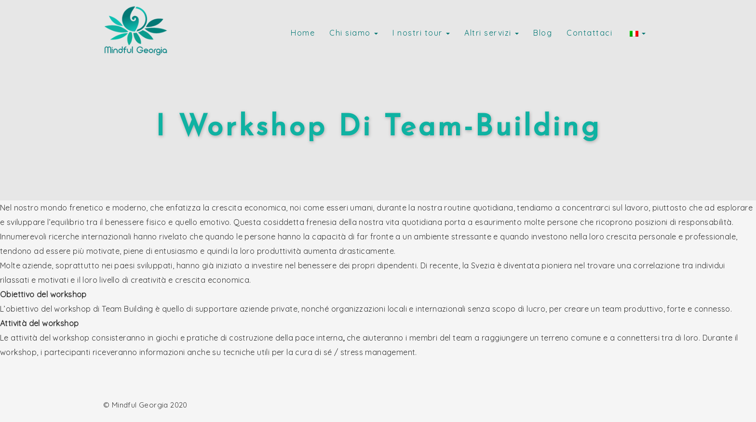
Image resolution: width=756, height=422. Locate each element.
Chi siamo (353, 33)
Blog (542, 33)
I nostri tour (421, 33)
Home (303, 33)
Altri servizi (491, 33)
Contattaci (589, 33)
